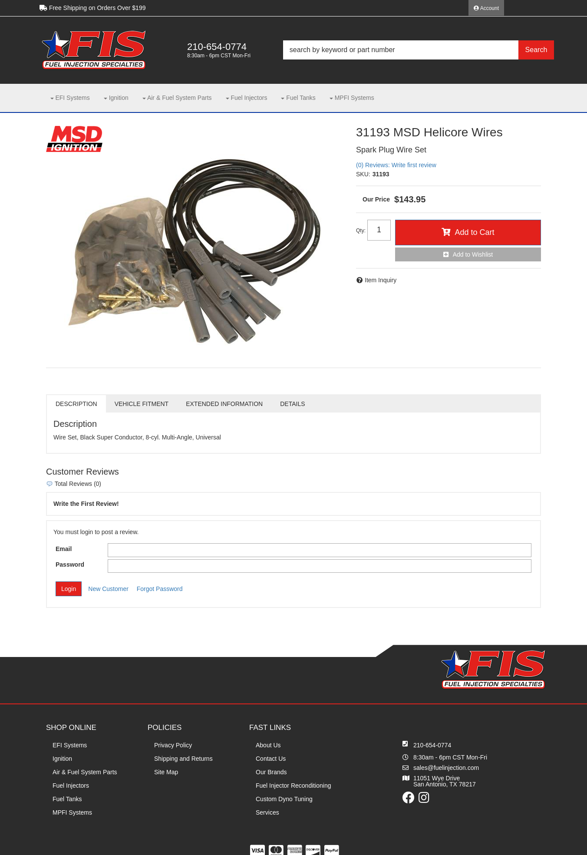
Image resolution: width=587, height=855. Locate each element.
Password (70, 564)
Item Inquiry (380, 280)
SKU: (363, 174)
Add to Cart (474, 232)
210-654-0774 (432, 745)
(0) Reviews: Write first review (396, 165)
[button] (418, 49)
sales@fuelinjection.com (446, 768)
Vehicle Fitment (141, 403)
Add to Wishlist (473, 254)
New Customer (108, 588)
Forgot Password (160, 588)
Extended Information (224, 403)
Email (64, 548)
